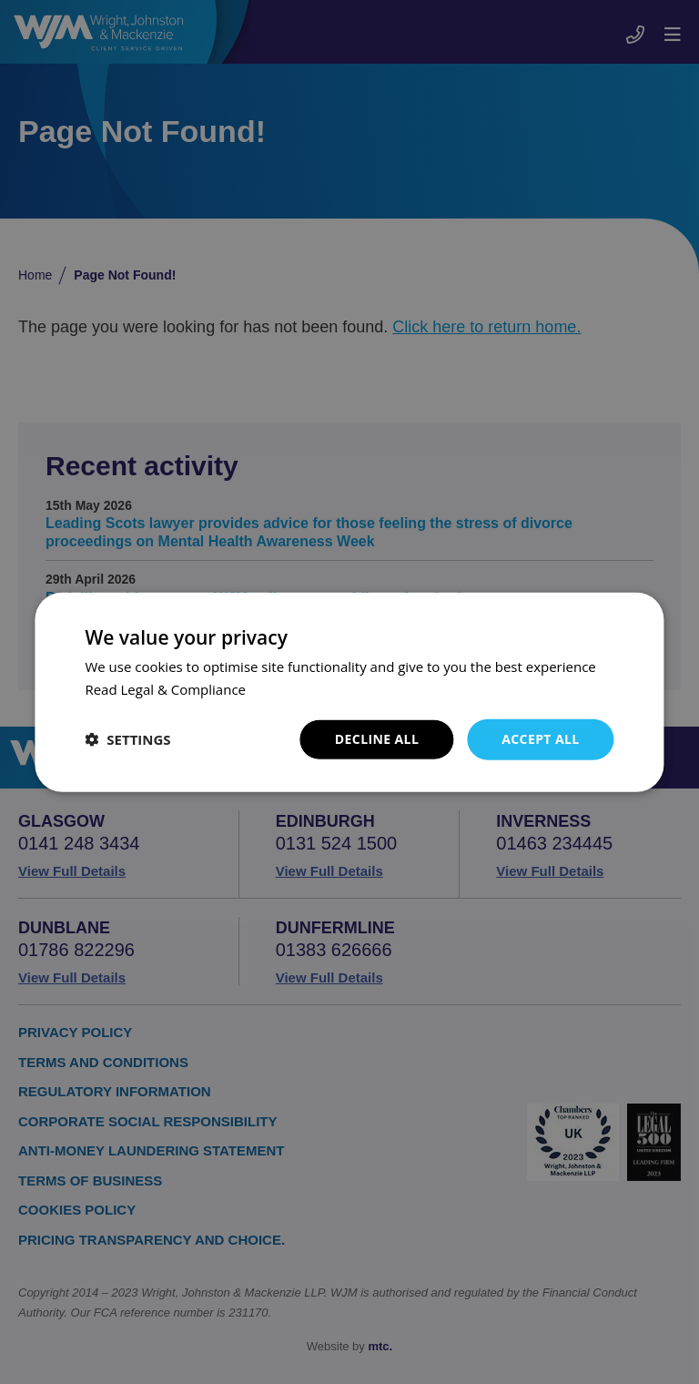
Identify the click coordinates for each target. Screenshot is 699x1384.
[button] (127, 739)
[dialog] (349, 692)
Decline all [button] (377, 739)
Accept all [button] (540, 739)
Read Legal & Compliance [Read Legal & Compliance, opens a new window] (165, 689)
